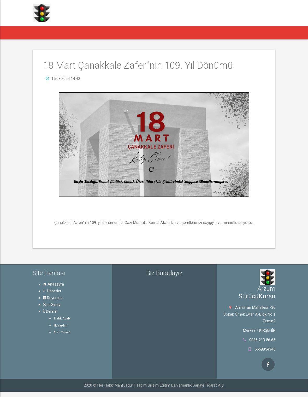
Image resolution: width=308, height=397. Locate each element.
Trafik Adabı (62, 318)
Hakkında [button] (205, 32)
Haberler (52, 291)
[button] (42, 32)
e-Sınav (51, 304)
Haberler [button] (66, 32)
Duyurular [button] (96, 32)
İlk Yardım (61, 325)
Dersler (50, 311)
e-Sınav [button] (124, 32)
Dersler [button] (149, 32)
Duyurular (53, 297)
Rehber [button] (176, 32)
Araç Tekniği (62, 332)
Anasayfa (53, 284)
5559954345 (264, 349)
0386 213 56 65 (262, 339)
